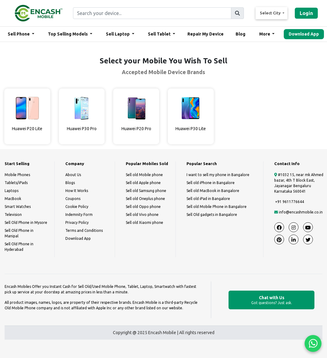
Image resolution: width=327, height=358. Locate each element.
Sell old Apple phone (143, 183)
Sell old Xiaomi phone (144, 222)
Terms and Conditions (84, 230)
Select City (271, 13)
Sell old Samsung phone (146, 191)
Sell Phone (19, 34)
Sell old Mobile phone (144, 175)
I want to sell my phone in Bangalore (218, 175)
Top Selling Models (68, 34)
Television (13, 215)
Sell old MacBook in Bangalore (213, 191)
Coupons (72, 199)
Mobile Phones (17, 175)
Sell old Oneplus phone (145, 199)
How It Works (76, 191)
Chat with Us (271, 300)
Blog (240, 34)
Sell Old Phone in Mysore (26, 222)
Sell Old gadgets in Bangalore (212, 215)
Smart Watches (18, 207)
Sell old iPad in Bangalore (208, 199)
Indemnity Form (79, 215)
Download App (304, 34)
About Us (73, 175)
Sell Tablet (159, 34)
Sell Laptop (118, 34)
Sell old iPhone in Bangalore (211, 183)
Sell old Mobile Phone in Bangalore (217, 207)
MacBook (13, 199)
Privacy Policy (77, 222)
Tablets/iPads (16, 183)
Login (306, 13)
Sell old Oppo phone (143, 207)
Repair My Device (205, 34)
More (265, 34)
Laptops (11, 191)
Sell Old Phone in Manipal (19, 233)
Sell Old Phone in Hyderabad (19, 246)
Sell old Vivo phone (142, 215)
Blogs (70, 183)
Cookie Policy (76, 207)
